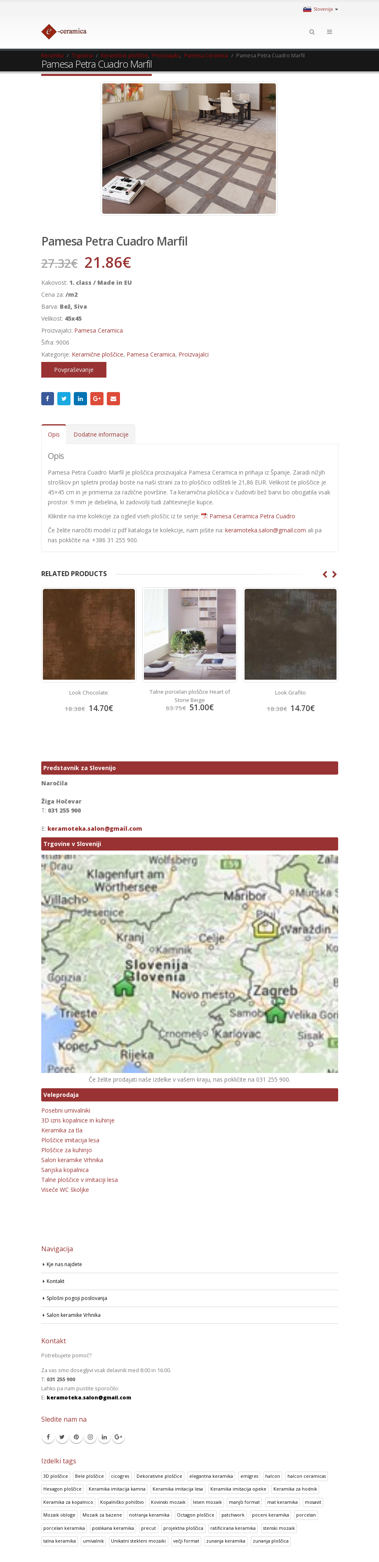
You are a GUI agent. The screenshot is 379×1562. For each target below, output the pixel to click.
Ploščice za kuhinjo (66, 1149)
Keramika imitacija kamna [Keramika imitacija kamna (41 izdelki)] (117, 1488)
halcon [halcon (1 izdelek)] (272, 1475)
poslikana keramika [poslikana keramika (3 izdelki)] (113, 1527)
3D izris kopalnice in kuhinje (78, 1120)
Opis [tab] (54, 434)
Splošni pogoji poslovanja (78, 1297)
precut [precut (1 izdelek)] (148, 1527)
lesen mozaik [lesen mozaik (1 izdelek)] (207, 1501)
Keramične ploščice (97, 354)
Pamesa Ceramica (98, 330)
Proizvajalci (194, 354)
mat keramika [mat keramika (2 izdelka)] (282, 1501)
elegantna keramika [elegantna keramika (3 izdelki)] (211, 1475)
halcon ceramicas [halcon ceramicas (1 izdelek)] (306, 1475)
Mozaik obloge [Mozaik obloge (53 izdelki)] (59, 1514)
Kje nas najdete (66, 1263)
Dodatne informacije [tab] (101, 434)
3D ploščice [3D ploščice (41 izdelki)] (55, 1475)
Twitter (64, 398)
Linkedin (104, 1436)
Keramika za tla (61, 1130)
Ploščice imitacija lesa (70, 1140)
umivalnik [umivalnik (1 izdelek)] (93, 1540)
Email (113, 398)
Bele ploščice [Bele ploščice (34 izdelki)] (89, 1475)
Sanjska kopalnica (65, 1169)
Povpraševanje (74, 369)
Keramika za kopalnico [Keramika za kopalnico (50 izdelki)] (68, 1501)
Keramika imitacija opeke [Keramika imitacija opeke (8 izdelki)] (238, 1488)
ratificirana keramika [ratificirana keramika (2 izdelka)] (233, 1527)
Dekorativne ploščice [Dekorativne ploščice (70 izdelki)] (159, 1475)
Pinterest (76, 1436)
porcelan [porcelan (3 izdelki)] (306, 1514)
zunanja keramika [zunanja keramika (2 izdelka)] (225, 1540)
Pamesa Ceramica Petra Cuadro (252, 516)
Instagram (90, 1436)
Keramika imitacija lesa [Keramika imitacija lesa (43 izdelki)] (178, 1488)
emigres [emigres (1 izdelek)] (249, 1475)
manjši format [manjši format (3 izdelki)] (244, 1501)
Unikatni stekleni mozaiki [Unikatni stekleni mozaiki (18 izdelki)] (138, 1540)
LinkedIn (80, 398)
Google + (97, 398)
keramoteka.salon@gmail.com (265, 530)
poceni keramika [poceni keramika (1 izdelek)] (270, 1514)
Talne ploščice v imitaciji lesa (79, 1179)
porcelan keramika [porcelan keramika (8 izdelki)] (64, 1527)
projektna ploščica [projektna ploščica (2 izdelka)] (183, 1527)
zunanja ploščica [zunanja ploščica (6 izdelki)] (271, 1540)
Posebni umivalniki (65, 1110)
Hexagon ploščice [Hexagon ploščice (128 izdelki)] (62, 1488)
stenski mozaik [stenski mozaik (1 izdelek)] (279, 1527)
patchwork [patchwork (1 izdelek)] (233, 1514)
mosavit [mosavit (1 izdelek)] (313, 1501)
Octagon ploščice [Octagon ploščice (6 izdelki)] (195, 1514)
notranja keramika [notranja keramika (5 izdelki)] (149, 1514)
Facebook (47, 398)
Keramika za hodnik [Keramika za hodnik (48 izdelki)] (295, 1488)
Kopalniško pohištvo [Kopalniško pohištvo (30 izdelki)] (122, 1501)
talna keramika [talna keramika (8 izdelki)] (59, 1540)
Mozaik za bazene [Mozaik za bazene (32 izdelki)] (102, 1514)
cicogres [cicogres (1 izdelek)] (120, 1475)
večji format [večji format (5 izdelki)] (186, 1540)
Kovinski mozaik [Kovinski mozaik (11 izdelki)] (168, 1501)
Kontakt (56, 1280)
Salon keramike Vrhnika (72, 1159)
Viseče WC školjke (65, 1189)
